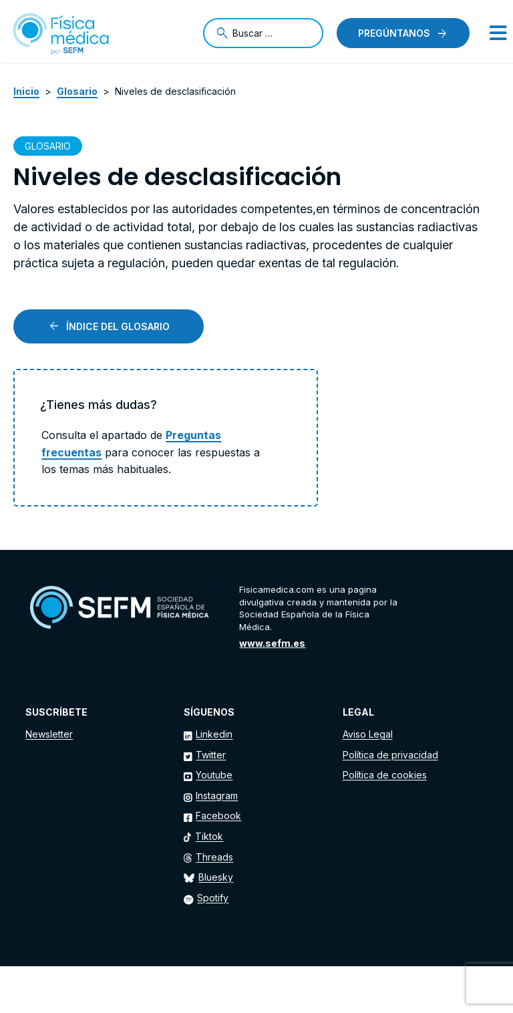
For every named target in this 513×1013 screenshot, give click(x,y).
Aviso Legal (368, 734)
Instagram (217, 795)
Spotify (212, 897)
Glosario (77, 91)
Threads (214, 857)
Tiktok (209, 836)
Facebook (218, 815)
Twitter (211, 754)
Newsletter (49, 734)
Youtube (214, 774)
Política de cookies (385, 774)
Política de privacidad (390, 754)
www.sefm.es (272, 643)
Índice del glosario (118, 326)
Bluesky (215, 877)
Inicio (26, 91)
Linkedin (214, 734)
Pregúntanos (394, 33)
